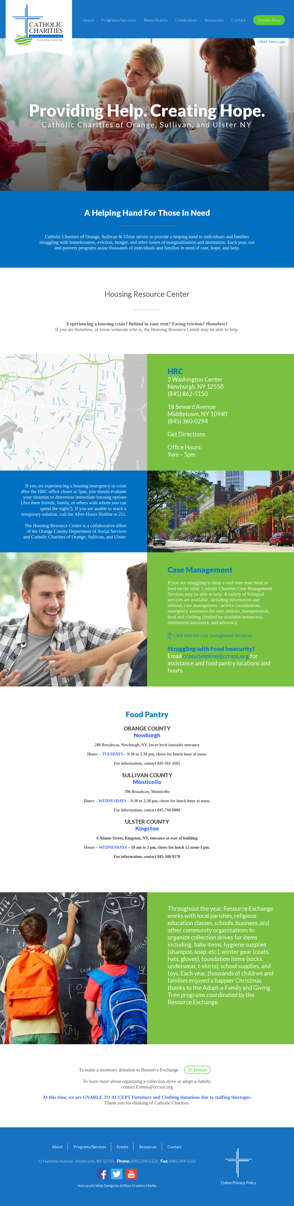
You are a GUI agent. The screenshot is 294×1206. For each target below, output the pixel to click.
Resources (214, 20)
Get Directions (186, 434)
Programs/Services (118, 20)
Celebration (186, 20)
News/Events (156, 20)
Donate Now (269, 20)
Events (122, 1146)
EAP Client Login (271, 42)
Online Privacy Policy (238, 1182)
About (88, 20)
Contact (238, 20)
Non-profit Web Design (96, 1185)
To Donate (197, 1070)
